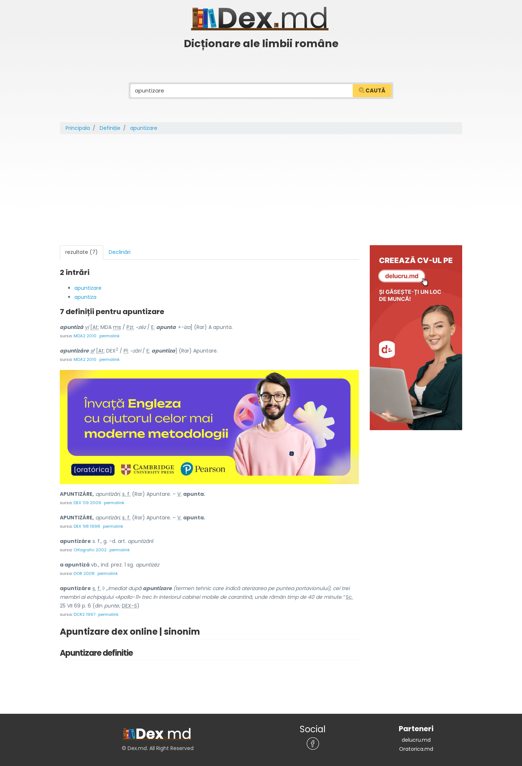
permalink (109, 335)
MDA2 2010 (85, 335)
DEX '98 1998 (87, 524)
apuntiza (85, 296)
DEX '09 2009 (87, 501)
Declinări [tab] (119, 252)
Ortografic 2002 (90, 547)
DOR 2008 (84, 570)
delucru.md (416, 736)
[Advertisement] (261, 190)
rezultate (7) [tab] (81, 252)
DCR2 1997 (84, 611)
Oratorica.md (416, 745)
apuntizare (88, 287)
